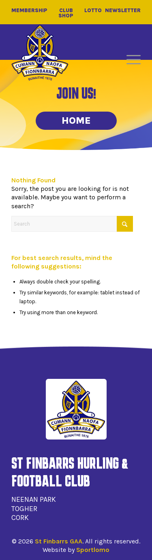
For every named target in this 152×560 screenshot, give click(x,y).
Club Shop (65, 13)
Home (76, 120)
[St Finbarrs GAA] (40, 52)
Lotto (93, 10)
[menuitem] (129, 59)
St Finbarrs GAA (58, 541)
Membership (29, 10)
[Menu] (129, 59)
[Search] (72, 224)
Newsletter (123, 10)
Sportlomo (92, 550)
